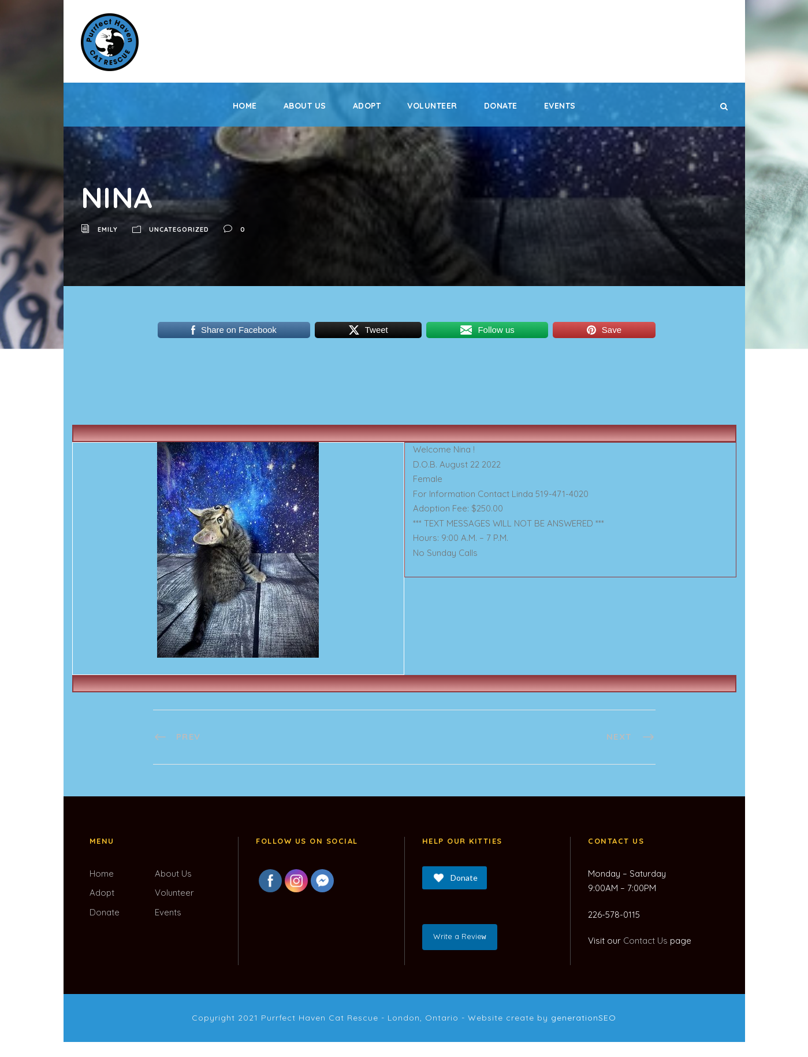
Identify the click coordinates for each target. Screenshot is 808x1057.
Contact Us (645, 940)
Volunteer (432, 106)
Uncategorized (179, 229)
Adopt (367, 106)
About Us (305, 106)
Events (560, 106)
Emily (108, 229)
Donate (500, 106)
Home (245, 106)
